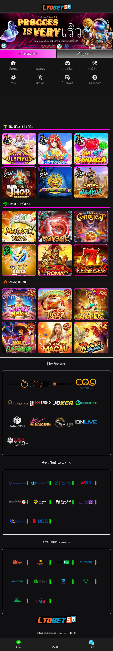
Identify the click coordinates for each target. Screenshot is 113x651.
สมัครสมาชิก (28, 54)
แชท (91, 644)
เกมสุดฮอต (40, 66)
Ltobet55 (48, 634)
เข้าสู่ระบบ (84, 54)
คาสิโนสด (94, 66)
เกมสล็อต (68, 66)
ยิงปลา (40, 81)
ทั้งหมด (13, 66)
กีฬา (13, 81)
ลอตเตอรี (95, 81)
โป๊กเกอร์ (67, 81)
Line (18, 644)
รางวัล (55, 644)
